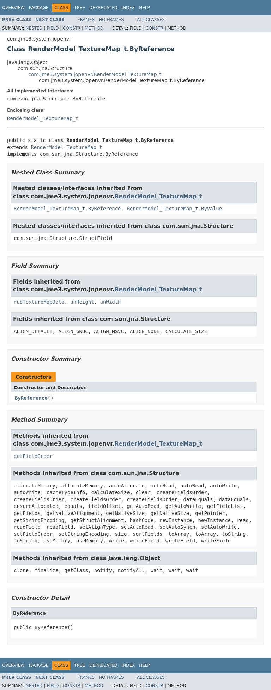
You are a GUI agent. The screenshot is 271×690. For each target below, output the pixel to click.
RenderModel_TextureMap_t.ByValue (174, 208)
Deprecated (103, 7)
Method (94, 28)
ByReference (31, 398)
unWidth (110, 302)
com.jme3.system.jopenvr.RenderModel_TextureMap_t (94, 74)
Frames (86, 19)
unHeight (82, 302)
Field (53, 28)
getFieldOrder (33, 456)
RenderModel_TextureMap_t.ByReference (67, 208)
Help (144, 7)
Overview (13, 7)
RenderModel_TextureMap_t (42, 118)
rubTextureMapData (39, 302)
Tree (79, 7)
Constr (71, 28)
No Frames (111, 19)
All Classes (151, 19)
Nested (33, 28)
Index (128, 7)
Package (38, 7)
